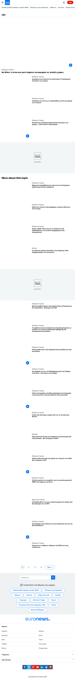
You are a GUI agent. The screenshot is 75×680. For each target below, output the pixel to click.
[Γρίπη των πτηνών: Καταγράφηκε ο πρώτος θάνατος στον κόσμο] (52, 214)
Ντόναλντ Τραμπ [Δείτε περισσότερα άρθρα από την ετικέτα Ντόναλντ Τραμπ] (39, 600)
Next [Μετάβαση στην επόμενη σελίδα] (49, 567)
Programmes (43, 648)
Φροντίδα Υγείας (38, 499)
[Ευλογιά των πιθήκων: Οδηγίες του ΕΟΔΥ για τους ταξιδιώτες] (52, 553)
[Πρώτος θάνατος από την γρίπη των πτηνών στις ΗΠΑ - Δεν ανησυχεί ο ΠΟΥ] (52, 466)
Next (3, 639)
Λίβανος (53, 7)
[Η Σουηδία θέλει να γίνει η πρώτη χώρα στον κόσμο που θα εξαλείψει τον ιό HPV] (52, 509)
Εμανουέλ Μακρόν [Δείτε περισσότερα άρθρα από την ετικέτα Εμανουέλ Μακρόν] (37, 610)
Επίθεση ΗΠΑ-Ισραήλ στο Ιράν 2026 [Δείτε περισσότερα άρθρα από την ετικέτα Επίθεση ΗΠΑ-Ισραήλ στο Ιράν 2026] (26, 590)
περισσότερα (6, 660)
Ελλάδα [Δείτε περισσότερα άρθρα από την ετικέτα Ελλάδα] (58, 595)
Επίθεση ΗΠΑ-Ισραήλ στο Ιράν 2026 (15, 7)
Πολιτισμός (43, 644)
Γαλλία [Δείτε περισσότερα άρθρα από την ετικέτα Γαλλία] (53, 605)
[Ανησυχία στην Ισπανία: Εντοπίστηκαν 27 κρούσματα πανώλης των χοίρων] (52, 86)
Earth (40, 635)
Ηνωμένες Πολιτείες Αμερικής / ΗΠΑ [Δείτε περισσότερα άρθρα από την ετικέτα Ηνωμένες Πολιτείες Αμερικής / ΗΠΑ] (32, 605)
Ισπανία (61, 7)
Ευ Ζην (34, 248)
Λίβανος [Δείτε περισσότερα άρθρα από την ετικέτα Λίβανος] (17, 595)
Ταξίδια (4, 644)
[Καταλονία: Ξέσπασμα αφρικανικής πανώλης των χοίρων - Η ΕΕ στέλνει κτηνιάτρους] (52, 130)
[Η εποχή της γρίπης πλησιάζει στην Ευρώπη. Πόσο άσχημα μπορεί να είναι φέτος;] (52, 258)
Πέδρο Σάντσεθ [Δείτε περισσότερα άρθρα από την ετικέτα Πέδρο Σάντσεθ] (43, 595)
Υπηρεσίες (5, 654)
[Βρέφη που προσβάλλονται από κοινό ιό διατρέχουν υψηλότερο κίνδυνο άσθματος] (52, 192)
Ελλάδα (35, 434)
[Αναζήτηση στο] (37, 577)
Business (5, 635)
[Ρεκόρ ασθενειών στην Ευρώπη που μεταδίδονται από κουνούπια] (52, 357)
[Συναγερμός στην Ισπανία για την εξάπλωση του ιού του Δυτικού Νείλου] (52, 531)
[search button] (53, 577)
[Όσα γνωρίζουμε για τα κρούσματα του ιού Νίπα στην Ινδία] (37, 72)
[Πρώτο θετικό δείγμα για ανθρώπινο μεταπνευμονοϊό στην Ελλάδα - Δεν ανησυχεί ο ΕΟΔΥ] (52, 444)
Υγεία (41, 639)
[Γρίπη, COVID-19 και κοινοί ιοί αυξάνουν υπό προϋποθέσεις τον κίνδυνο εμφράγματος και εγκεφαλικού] (52, 236)
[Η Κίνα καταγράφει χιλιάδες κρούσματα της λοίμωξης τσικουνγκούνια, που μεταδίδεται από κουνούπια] (52, 400)
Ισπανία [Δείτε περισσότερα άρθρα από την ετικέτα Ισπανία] (29, 595)
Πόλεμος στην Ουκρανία (39, 7)
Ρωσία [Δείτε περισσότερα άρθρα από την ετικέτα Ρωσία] (53, 600)
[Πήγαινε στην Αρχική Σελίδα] (7, 2)
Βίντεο (4, 648)
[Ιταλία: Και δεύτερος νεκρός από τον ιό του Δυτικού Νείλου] (52, 422)
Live (70, 2)
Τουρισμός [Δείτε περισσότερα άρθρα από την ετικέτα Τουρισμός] (23, 600)
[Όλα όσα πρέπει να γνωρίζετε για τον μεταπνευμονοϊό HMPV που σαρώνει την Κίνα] (52, 487)
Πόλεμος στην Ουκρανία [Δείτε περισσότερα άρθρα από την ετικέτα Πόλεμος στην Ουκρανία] (53, 590)
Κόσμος (41, 631)
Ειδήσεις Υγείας (8, 69)
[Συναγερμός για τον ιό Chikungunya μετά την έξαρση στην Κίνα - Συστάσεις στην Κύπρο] (52, 379)
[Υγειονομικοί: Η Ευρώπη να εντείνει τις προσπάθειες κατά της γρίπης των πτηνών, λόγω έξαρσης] (52, 108)
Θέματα (4, 626)
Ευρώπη (4, 631)
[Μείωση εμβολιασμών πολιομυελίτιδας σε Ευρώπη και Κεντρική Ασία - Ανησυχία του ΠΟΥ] (52, 313)
